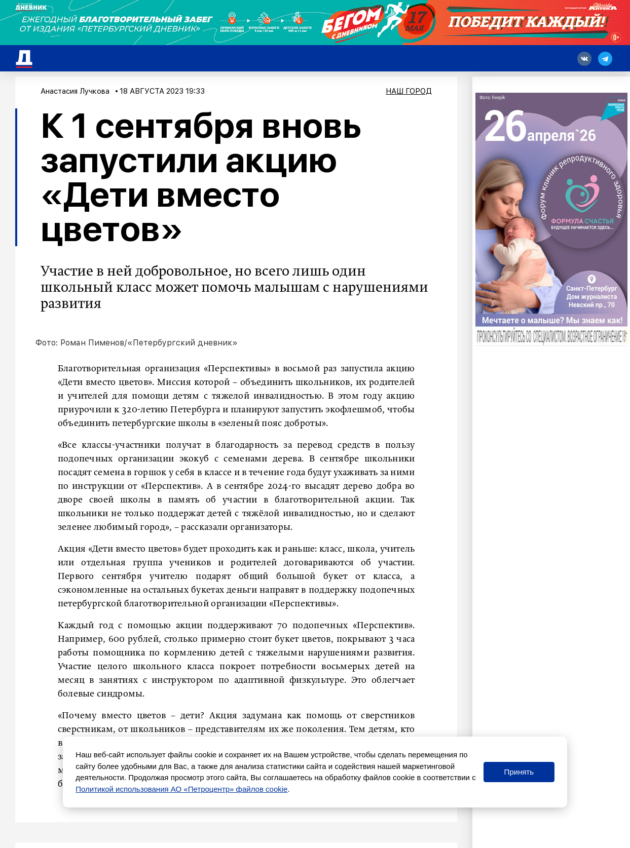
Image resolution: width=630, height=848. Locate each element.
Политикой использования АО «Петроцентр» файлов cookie (181, 789)
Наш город (409, 91)
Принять (519, 771)
